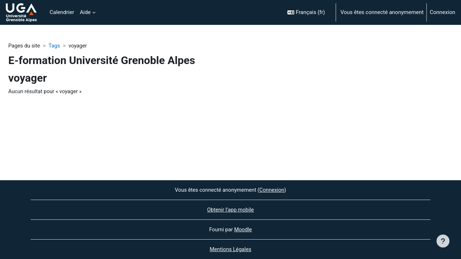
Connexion (442, 12)
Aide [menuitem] (85, 12)
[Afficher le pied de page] (443, 241)
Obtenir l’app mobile (231, 209)
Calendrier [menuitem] (62, 12)
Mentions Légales (230, 249)
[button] (308, 12)
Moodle (243, 229)
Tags (55, 45)
